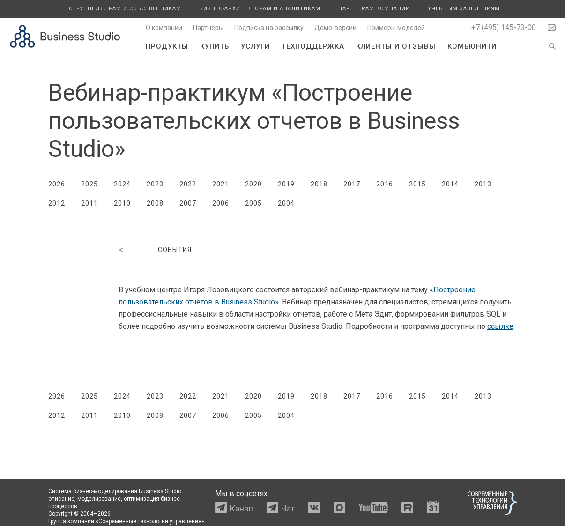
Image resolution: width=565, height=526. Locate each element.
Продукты (167, 46)
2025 (89, 184)
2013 (483, 184)
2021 (220, 184)
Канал (241, 508)
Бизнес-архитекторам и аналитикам (259, 9)
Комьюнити (472, 46)
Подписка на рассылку (269, 27)
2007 (187, 203)
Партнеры (208, 27)
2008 (155, 203)
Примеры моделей (396, 27)
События (175, 249)
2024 (122, 184)
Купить (214, 46)
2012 (56, 203)
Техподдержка (313, 46)
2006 (220, 203)
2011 (89, 203)
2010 (122, 203)
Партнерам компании (374, 9)
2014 (450, 184)
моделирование (99, 499)
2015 (417, 184)
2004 (286, 203)
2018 (319, 184)
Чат (288, 508)
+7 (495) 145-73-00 (503, 27)
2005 (253, 203)
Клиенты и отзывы (396, 46)
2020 (253, 184)
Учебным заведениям (464, 9)
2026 (56, 184)
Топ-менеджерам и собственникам (123, 9)
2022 (187, 184)
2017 (351, 184)
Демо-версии (335, 27)
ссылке (500, 326)
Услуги (255, 46)
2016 (384, 184)
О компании (164, 27)
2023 (155, 184)
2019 (286, 184)
